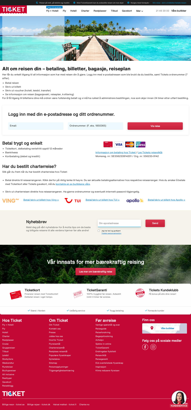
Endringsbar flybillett (106, 351)
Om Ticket (54, 325)
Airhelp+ (100, 340)
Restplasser (100, 11)
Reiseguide (101, 329)
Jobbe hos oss (56, 336)
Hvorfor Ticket (56, 340)
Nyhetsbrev (54, 359)
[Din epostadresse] (119, 223)
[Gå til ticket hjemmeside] (13, 9)
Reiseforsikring (103, 332)
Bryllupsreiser (9, 370)
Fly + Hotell (52, 11)
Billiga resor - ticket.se (13, 404)
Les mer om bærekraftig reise (95, 271)
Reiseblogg (7, 386)
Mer (140, 11)
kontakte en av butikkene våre (73, 184)
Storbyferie (7, 359)
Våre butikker (178, 11)
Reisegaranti (102, 359)
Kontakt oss (55, 329)
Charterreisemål (57, 348)
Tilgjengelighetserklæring (61, 370)
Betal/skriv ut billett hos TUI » (103, 200)
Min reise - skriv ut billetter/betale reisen (169, 3)
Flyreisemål (54, 344)
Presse (52, 332)
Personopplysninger (58, 367)
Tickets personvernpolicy (111, 233)
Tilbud (114, 11)
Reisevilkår (101, 355)
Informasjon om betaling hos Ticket (116, 152)
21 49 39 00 (163, 11)
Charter (85, 11)
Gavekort (127, 11)
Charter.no (84, 404)
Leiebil (5, 355)
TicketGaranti (102, 348)
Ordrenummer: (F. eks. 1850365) (88, 125)
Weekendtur (8, 363)
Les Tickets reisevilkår (150, 152)
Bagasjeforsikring (104, 336)
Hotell (73, 11)
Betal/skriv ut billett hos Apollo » (166, 200)
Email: (13, 125)
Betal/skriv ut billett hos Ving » (41, 200)
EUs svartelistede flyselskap (109, 363)
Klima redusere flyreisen (107, 370)
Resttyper (7, 378)
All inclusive (8, 374)
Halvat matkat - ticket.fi (64, 404)
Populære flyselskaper (60, 355)
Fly (64, 11)
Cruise (5, 344)
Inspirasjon (101, 367)
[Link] (146, 346)
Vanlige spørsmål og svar (108, 325)
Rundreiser (7, 367)
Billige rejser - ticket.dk (38, 404)
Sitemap (53, 363)
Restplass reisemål (58, 351)
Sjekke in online (103, 344)
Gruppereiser (8, 348)
